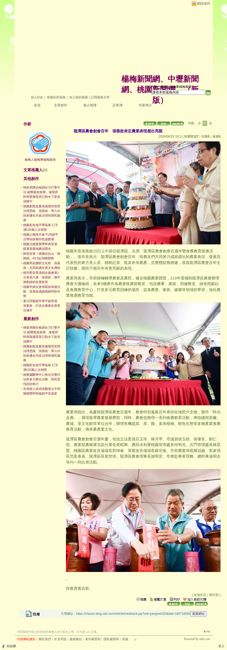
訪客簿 (118, 105)
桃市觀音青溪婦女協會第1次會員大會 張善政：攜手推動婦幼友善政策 (41, 277)
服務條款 (76, 639)
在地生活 (200, 595)
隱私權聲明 (111, 639)
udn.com (204, 639)
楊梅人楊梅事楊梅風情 (40, 159)
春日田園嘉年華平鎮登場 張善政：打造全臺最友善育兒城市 (41, 305)
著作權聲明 (92, 639)
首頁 (37, 105)
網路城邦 (203, 3)
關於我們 (45, 639)
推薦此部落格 (56, 97)
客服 (125, 639)
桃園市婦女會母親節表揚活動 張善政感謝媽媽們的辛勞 (41, 291)
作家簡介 (145, 105)
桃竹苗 (213, 595)
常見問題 (60, 639)
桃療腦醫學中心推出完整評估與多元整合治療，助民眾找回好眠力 (41, 379)
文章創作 (60, 105)
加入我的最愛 (78, 97)
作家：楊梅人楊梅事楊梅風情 (171, 87)
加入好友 (37, 97)
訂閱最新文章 (100, 97)
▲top (206, 631)
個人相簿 (90, 105)
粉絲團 (11, 646)
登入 (221, 646)
